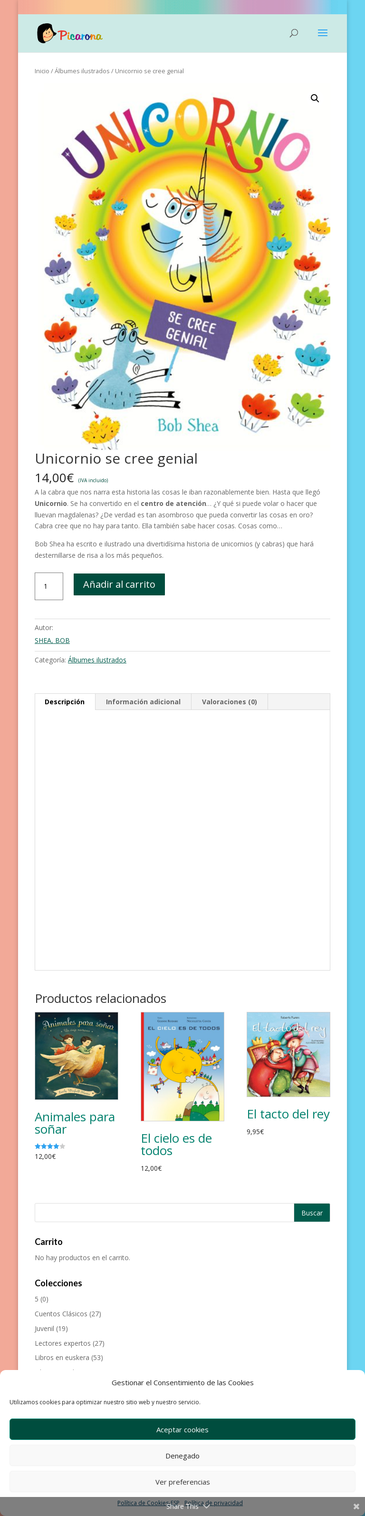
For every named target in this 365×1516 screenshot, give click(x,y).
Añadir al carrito (119, 584)
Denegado (182, 1455)
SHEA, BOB (52, 640)
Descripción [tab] (65, 701)
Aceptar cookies (182, 1429)
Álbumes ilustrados (82, 71)
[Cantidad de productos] (49, 586)
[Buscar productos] (182, 1212)
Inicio (42, 71)
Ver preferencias (182, 1482)
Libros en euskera (62, 1357)
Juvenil (44, 1328)
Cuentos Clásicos (61, 1313)
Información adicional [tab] (143, 701)
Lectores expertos (63, 1343)
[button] (315, 98)
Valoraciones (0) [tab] (229, 701)
